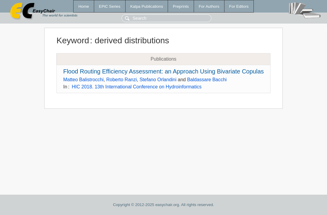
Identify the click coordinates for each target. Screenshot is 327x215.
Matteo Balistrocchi (83, 79)
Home (83, 6)
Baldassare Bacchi (207, 79)
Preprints (181, 6)
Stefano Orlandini (158, 79)
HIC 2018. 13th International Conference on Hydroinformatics (136, 86)
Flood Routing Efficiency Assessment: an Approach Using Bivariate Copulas (163, 71)
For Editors (239, 6)
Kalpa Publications (146, 6)
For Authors (209, 6)
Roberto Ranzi (121, 79)
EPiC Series (109, 6)
